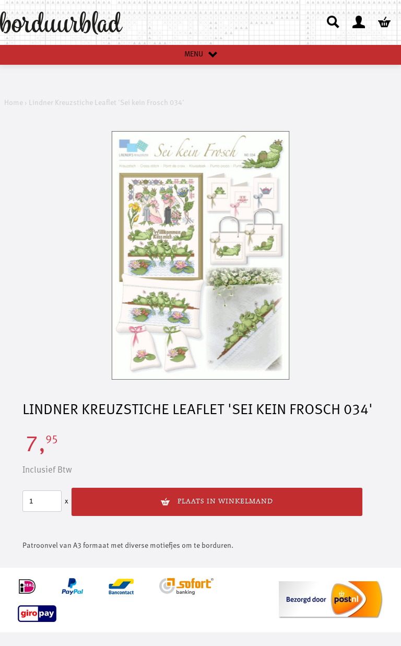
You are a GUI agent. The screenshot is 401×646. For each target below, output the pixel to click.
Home (13, 103)
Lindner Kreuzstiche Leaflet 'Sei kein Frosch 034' (106, 103)
